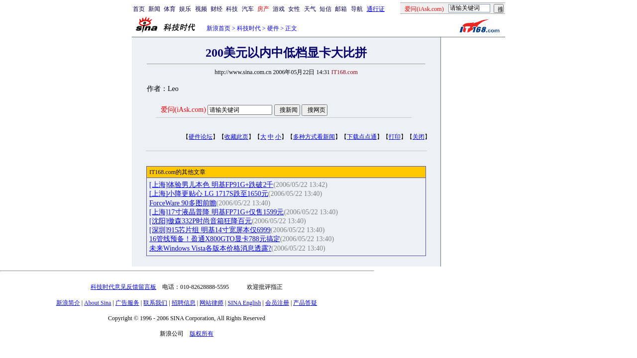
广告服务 (127, 302)
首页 (139, 8)
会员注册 (277, 302)
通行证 (376, 8)
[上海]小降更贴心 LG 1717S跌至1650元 (208, 193)
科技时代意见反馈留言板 (123, 286)
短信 (325, 8)
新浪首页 (218, 28)
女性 (294, 8)
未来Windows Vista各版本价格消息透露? (210, 248)
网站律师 (211, 302)
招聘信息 (184, 302)
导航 (357, 8)
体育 (170, 8)
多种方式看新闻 (314, 136)
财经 (216, 8)
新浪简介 (68, 302)
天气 (310, 8)
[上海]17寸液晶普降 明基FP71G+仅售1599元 (216, 212)
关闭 (419, 136)
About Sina (97, 302)
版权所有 (201, 333)
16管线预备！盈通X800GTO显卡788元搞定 (214, 239)
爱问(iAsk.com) (183, 109)
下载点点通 (362, 136)
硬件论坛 (200, 136)
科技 (232, 8)
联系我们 (155, 302)
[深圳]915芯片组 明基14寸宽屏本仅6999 (210, 230)
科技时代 (249, 28)
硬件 (273, 28)
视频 (201, 8)
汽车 (248, 8)
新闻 (154, 8)
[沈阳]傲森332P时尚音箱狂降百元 (200, 221)
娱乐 (185, 8)
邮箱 (341, 8)
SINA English (244, 302)
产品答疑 (305, 302)
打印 (395, 136)
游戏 (279, 8)
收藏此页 (236, 136)
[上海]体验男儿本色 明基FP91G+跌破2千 (211, 184)
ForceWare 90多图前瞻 (182, 203)
